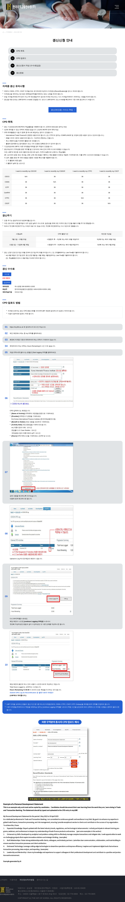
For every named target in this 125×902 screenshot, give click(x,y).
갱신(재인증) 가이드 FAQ (62, 110)
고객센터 (3, 880)
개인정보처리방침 (27, 880)
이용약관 (13, 880)
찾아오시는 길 (42, 880)
